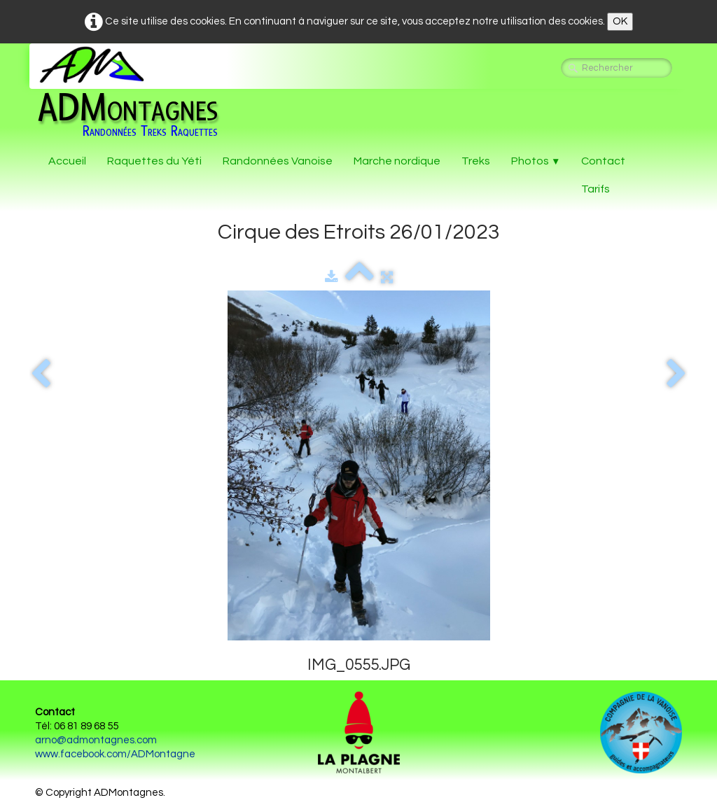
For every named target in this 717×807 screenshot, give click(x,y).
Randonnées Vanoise (278, 161)
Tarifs (595, 189)
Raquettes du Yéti (154, 161)
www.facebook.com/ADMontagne (115, 754)
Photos (535, 161)
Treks (475, 161)
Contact (603, 161)
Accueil (67, 161)
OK (620, 21)
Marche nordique (397, 161)
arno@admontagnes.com (96, 740)
